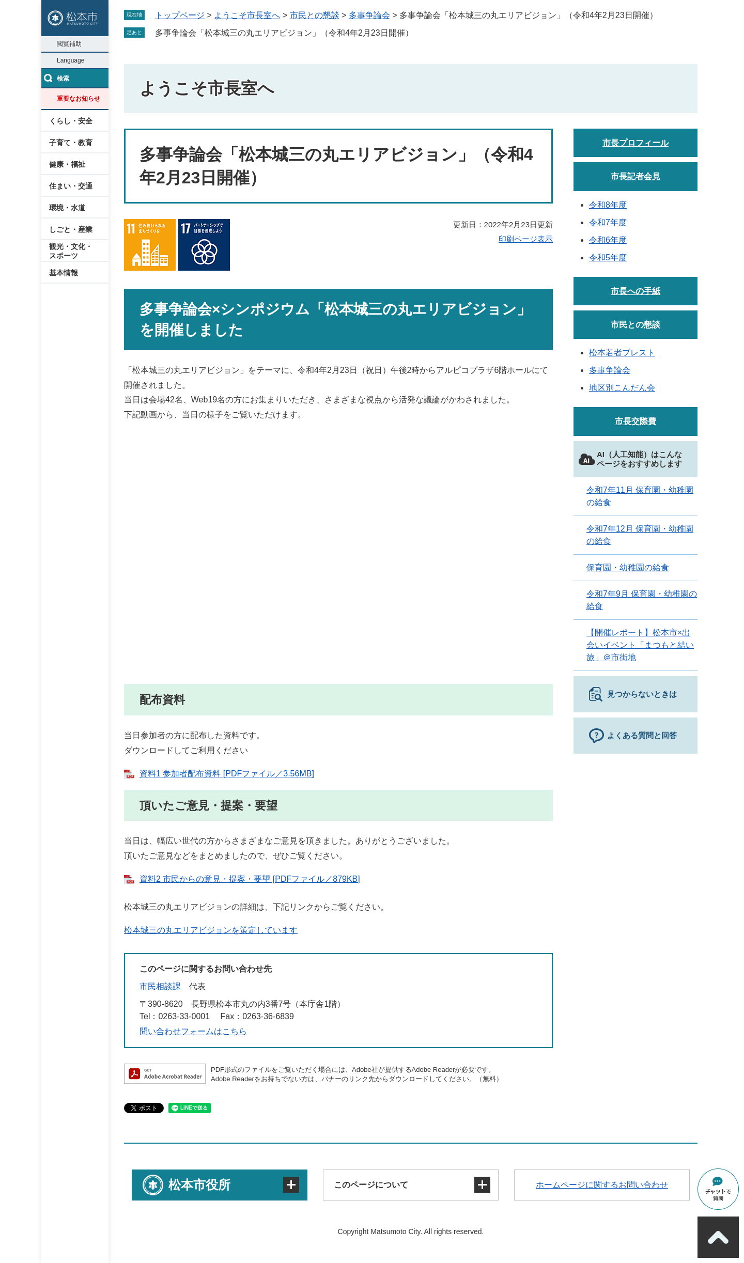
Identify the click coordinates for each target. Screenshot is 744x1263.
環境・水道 (67, 208)
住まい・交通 (70, 186)
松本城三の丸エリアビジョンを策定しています (211, 930)
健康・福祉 (67, 164)
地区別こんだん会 (622, 387)
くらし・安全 (70, 121)
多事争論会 (369, 15)
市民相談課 (160, 986)
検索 (63, 78)
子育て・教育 (70, 142)
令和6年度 (608, 240)
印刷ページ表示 (526, 239)
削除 (420, 32)
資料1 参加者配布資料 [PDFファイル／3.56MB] (227, 773)
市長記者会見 (635, 176)
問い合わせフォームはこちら (193, 1031)
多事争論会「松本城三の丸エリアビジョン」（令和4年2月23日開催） (284, 32)
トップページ (180, 15)
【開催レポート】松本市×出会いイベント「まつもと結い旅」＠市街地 (640, 645)
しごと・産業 (70, 229)
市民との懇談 (314, 15)
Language (70, 60)
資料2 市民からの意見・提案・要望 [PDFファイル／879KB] (250, 879)
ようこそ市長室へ (247, 15)
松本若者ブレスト (622, 352)
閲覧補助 (69, 44)
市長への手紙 (635, 291)
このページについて (371, 1184)
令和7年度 (608, 222)
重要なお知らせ (78, 98)
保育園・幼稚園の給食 (627, 567)
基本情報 (63, 273)
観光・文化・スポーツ (70, 251)
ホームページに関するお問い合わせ (602, 1184)
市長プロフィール (635, 142)
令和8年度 (608, 204)
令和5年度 (608, 257)
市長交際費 (635, 421)
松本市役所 (199, 1185)
